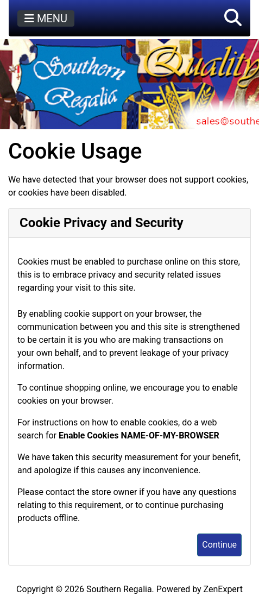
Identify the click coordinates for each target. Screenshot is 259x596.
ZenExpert (223, 589)
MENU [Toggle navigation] (45, 18)
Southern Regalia (119, 589)
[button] (233, 18)
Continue (219, 544)
